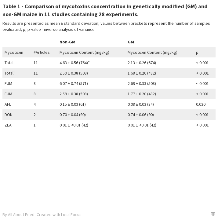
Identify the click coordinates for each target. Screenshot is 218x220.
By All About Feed (18, 214)
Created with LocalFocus (59, 214)
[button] (213, 214)
